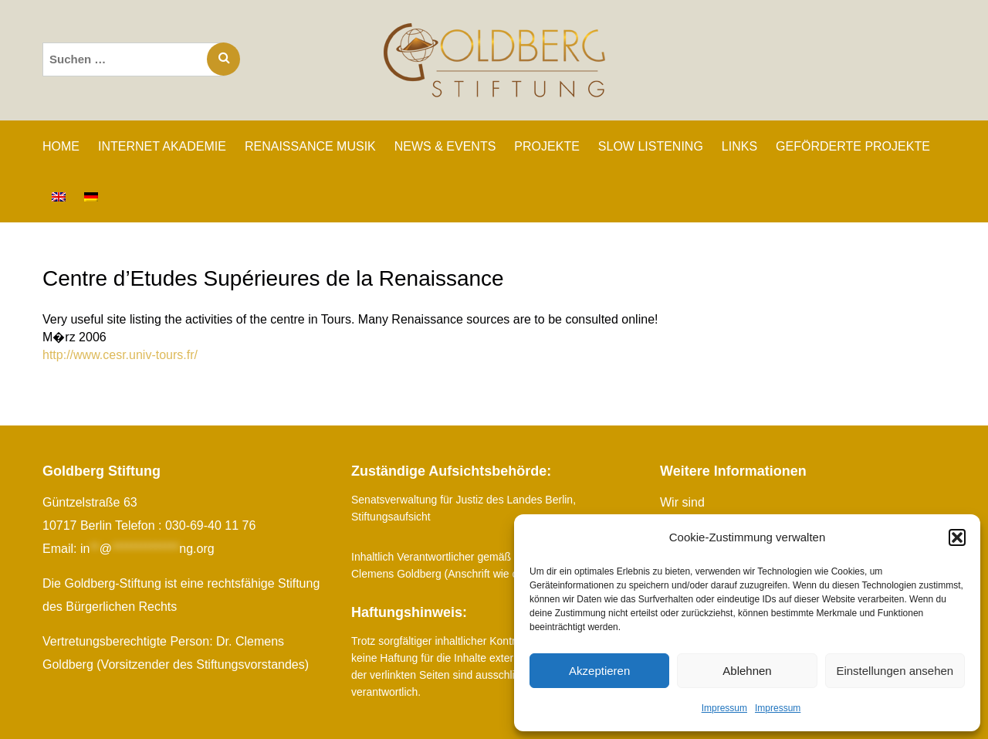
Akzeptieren (599, 670)
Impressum (724, 708)
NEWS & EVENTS (445, 146)
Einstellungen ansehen (894, 670)
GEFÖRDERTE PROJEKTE (853, 146)
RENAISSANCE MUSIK (310, 146)
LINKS (739, 146)
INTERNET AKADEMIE (162, 146)
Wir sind (682, 502)
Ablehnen (746, 670)
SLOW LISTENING (650, 146)
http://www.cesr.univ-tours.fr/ (120, 354)
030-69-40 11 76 (210, 525)
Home (61, 146)
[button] (957, 537)
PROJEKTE (546, 146)
